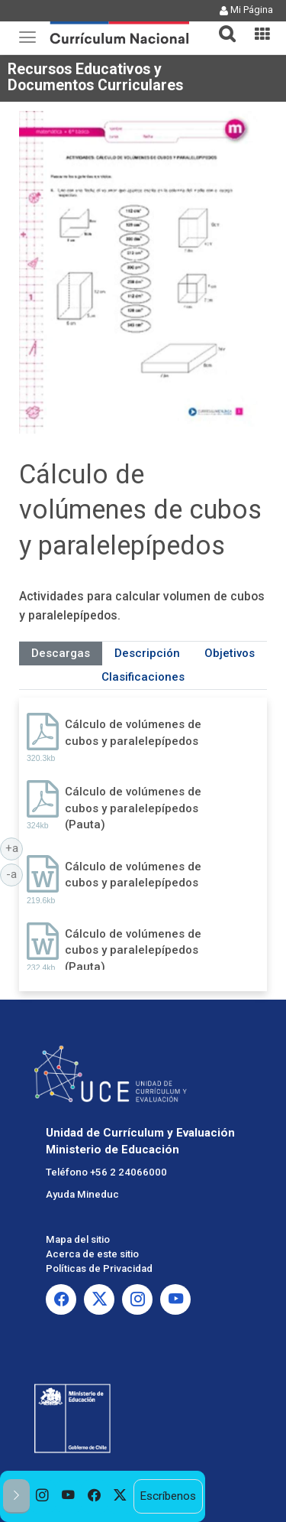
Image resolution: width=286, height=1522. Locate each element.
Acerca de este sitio (92, 1254)
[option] (43, 1496)
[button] (221, 24)
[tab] (221, 25)
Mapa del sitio (78, 1239)
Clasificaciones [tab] (143, 677)
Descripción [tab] (147, 653)
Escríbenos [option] (168, 1496)
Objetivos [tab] (229, 653)
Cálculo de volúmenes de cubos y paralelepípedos (133, 732)
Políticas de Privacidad (99, 1268)
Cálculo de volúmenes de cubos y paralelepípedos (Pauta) (133, 808)
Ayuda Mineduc (82, 1194)
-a (14, 873)
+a (14, 847)
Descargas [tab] (60, 653)
